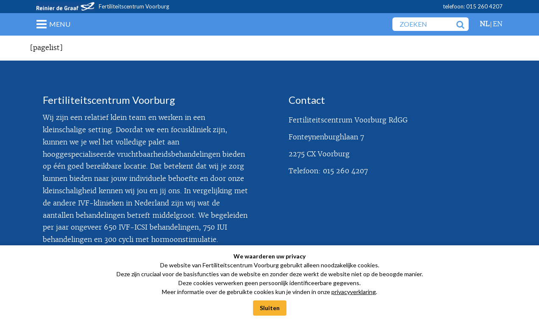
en (498, 23)
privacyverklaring (353, 291)
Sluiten (270, 307)
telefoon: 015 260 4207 (473, 6)
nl (484, 23)
